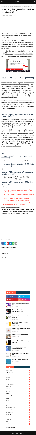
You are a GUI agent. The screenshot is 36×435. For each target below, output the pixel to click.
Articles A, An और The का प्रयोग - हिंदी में (20, 359)
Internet (18, 400)
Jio (18, 402)
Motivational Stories (18, 409)
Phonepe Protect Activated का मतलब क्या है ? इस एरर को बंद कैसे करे (21, 310)
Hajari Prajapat (5, 15)
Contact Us (22, 433)
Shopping (18, 414)
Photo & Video (18, 412)
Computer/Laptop (18, 384)
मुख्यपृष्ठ (2, 6)
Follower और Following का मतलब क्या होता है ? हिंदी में (20, 323)
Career (18, 381)
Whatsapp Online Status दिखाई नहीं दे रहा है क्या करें (16, 200)
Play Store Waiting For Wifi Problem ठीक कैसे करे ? (17, 198)
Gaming (18, 393)
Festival (18, 391)
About (17, 433)
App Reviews (18, 374)
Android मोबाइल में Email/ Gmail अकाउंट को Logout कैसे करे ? (21, 329)
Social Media (7, 6)
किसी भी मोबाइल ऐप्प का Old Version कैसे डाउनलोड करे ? (20, 316)
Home (13, 433)
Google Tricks (18, 395)
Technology (18, 419)
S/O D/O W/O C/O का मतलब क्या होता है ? (20, 334)
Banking (18, 377)
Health (18, 398)
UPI (18, 421)
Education (18, 388)
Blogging (18, 379)
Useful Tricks (18, 423)
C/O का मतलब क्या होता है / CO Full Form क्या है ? (20, 354)
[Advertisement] (18, 25)
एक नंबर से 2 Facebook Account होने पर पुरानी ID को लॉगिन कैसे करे (20, 348)
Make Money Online (18, 407)
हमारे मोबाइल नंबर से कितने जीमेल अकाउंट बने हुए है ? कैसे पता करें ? (21, 341)
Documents (18, 386)
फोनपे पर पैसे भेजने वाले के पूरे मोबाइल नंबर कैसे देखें (20, 304)
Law (18, 405)
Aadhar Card (18, 370)
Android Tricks (18, 372)
